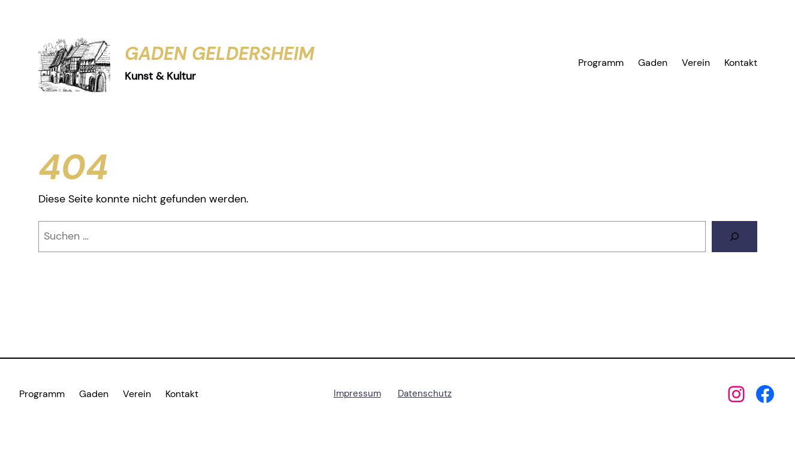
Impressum (357, 393)
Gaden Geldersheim (220, 53)
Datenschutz (425, 393)
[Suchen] (734, 236)
